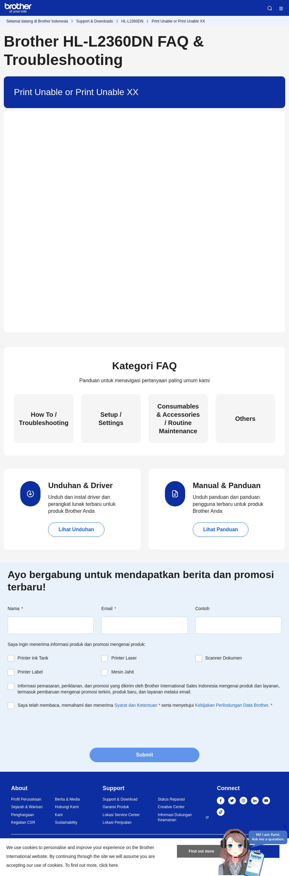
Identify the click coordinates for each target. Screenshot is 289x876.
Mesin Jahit (122, 671)
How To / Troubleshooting (44, 418)
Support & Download (120, 799)
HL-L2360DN (132, 21)
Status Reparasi (171, 799)
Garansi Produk (116, 807)
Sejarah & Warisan (27, 807)
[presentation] (56, 727)
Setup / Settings (110, 418)
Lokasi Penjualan (117, 822)
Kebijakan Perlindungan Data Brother (231, 705)
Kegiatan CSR (23, 822)
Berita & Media (67, 799)
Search (270, 8)
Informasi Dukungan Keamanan (175, 817)
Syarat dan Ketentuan (135, 705)
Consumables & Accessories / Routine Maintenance (178, 419)
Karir (59, 815)
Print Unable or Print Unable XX (178, 21)
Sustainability (66, 822)
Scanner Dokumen (223, 657)
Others (245, 418)
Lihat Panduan (220, 529)
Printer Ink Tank (33, 657)
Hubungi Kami (67, 807)
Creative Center (171, 807)
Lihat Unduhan (76, 529)
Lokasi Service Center (121, 815)
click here (108, 865)
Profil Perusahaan (26, 799)
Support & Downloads (94, 21)
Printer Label (30, 671)
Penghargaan (22, 815)
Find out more (201, 851)
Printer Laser (124, 657)
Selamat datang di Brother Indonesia (37, 21)
